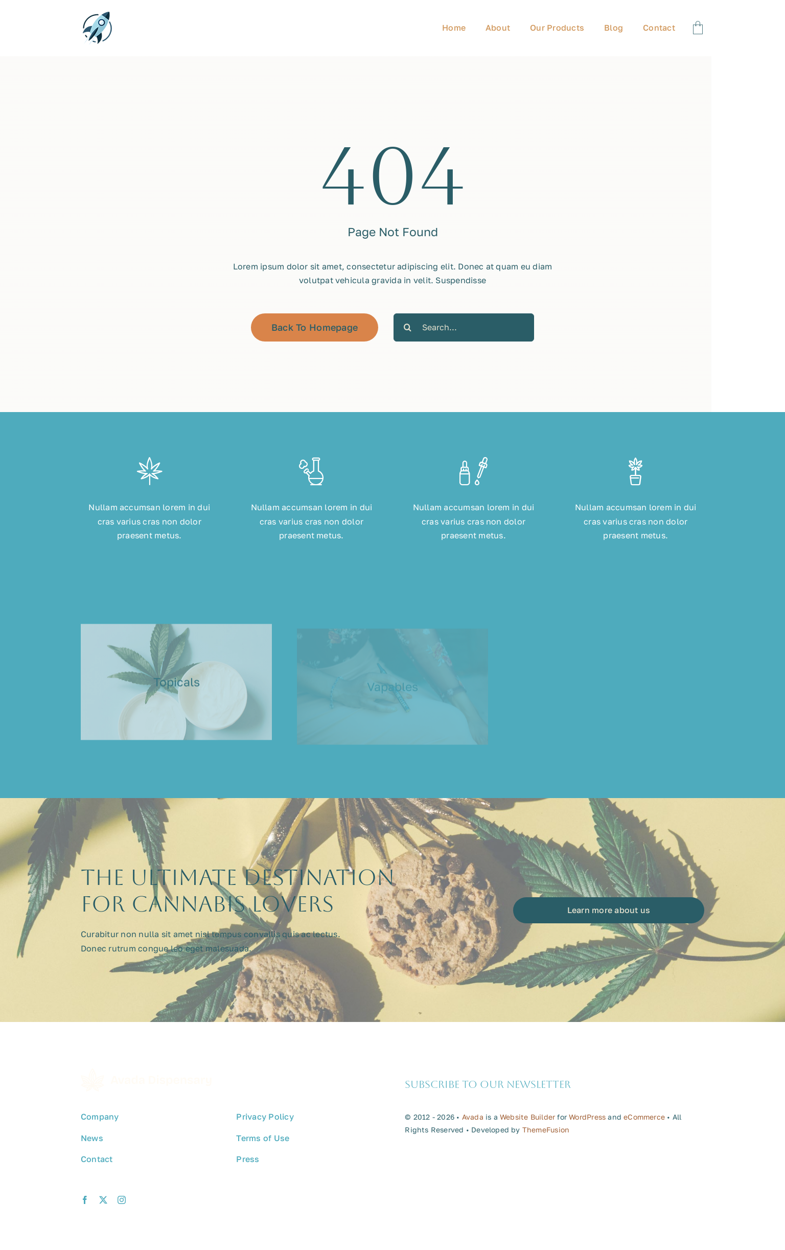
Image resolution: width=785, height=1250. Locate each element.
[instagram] (122, 1210)
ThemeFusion (545, 1139)
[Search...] (464, 327)
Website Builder (527, 1127)
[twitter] (103, 1210)
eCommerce (644, 1127)
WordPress (587, 1127)
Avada (472, 1127)
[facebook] (85, 1210)
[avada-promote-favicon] (97, 16)
